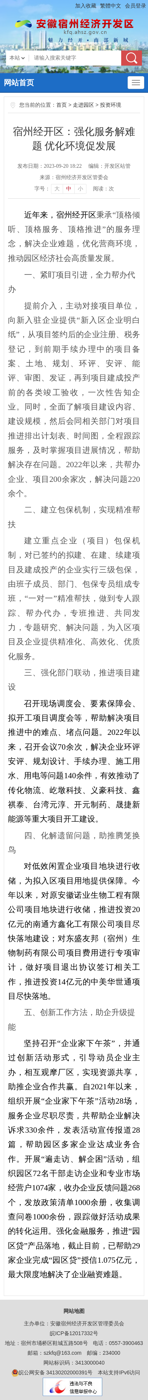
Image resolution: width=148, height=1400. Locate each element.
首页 (61, 105)
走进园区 (83, 105)
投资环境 (110, 105)
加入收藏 (85, 6)
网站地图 (74, 1311)
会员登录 (135, 6)
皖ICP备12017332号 (74, 1333)
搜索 (131, 58)
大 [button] (57, 189)
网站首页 (19, 82)
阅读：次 (103, 189)
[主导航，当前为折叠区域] (136, 82)
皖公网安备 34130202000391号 (52, 1373)
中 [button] (68, 189)
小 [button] (80, 189)
